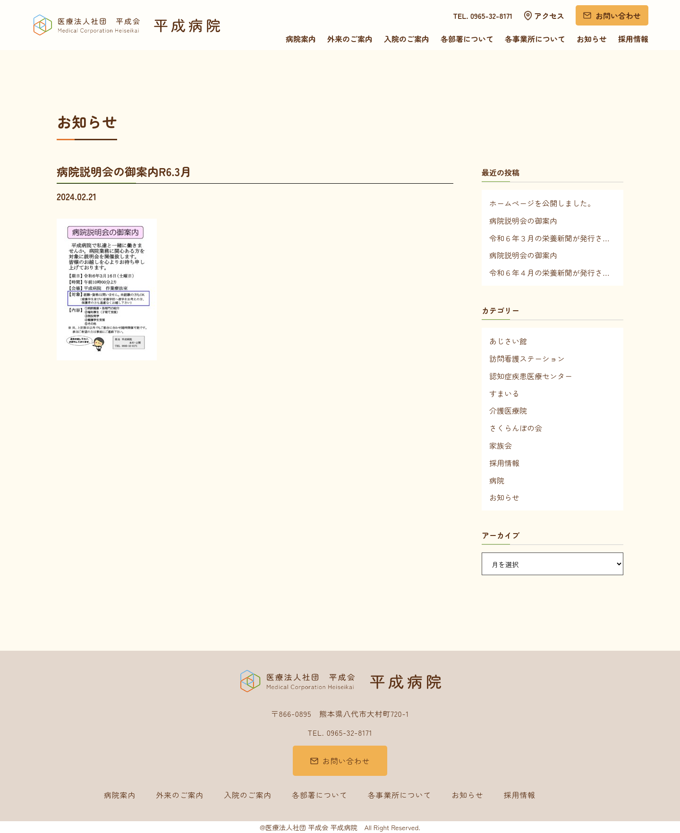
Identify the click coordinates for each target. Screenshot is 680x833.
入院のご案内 (406, 38)
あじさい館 (508, 341)
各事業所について (535, 38)
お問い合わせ (618, 15)
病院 (496, 480)
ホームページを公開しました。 (542, 203)
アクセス (549, 15)
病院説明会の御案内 (523, 220)
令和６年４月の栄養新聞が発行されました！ (552, 272)
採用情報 (633, 38)
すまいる (504, 393)
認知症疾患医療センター (530, 376)
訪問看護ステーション (527, 358)
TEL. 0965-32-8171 (483, 15)
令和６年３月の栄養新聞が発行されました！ (552, 238)
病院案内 (301, 38)
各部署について (467, 38)
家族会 (500, 445)
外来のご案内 (350, 38)
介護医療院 (508, 410)
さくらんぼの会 (515, 428)
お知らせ (592, 38)
